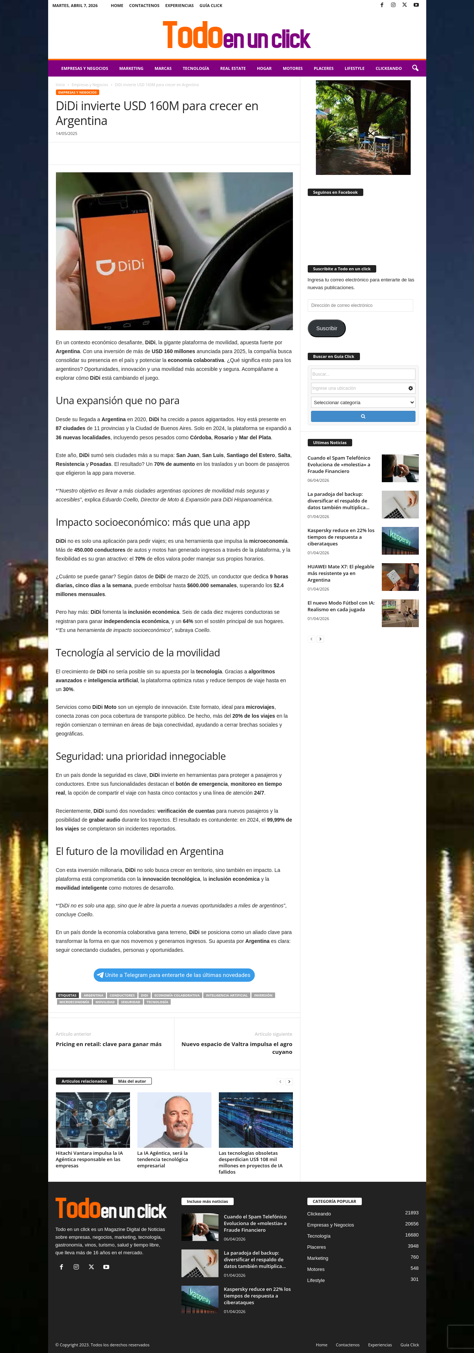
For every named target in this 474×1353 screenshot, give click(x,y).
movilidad (105, 1001)
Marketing (131, 68)
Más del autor (132, 1081)
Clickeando (388, 68)
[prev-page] (280, 1081)
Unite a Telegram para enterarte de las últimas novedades (173, 975)
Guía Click (211, 5)
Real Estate (233, 68)
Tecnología (196, 68)
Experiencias (179, 5)
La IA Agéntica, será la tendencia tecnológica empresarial (162, 1159)
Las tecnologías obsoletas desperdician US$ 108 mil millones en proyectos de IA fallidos (251, 1162)
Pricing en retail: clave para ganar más (109, 1044)
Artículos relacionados (84, 1081)
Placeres (323, 68)
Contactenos (144, 5)
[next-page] (289, 1081)
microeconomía (74, 1001)
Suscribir (326, 328)
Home (117, 5)
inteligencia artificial (227, 995)
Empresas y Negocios (84, 68)
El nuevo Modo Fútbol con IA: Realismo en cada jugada (341, 606)
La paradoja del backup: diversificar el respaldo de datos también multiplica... (339, 501)
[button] (415, 68)
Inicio (60, 84)
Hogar (264, 68)
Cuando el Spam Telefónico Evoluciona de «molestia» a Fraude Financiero (339, 464)
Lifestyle (355, 68)
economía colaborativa (177, 995)
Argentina (93, 995)
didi (144, 995)
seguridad (130, 1001)
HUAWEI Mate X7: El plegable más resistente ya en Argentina (341, 573)
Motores (293, 68)
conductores (122, 995)
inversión (263, 995)
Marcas (163, 68)
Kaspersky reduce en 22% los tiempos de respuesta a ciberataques (341, 537)
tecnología (157, 1001)
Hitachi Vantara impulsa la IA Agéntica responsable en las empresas (89, 1159)
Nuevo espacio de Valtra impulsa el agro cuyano (237, 1047)
